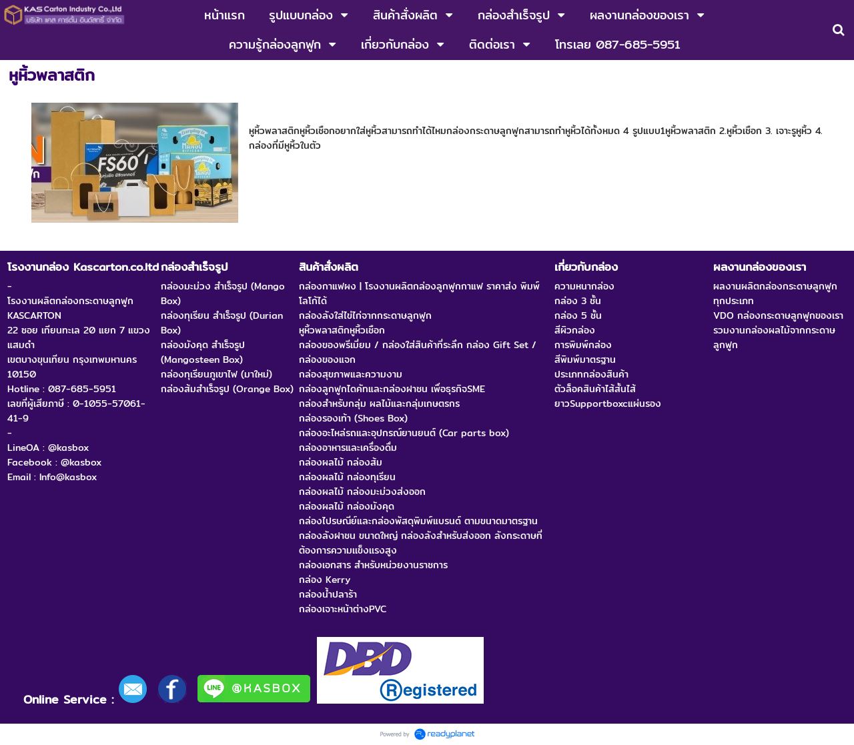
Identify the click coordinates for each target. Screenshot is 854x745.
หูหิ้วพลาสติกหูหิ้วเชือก (311, 113)
